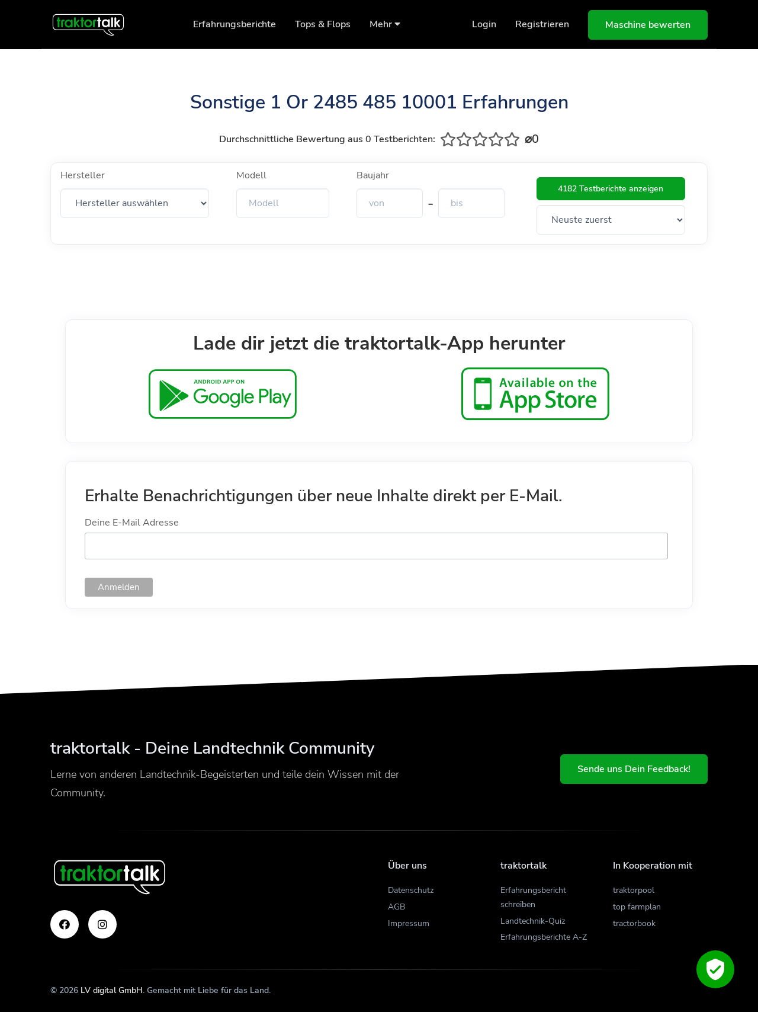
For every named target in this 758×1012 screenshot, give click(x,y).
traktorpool (633, 890)
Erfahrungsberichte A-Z (543, 937)
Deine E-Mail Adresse (132, 522)
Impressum (408, 923)
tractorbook (634, 923)
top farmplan (637, 906)
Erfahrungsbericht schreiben (533, 897)
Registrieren (542, 24)
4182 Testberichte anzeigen (610, 188)
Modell (251, 175)
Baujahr (372, 175)
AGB (396, 906)
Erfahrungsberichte (234, 24)
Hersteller (82, 175)
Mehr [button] (385, 24)
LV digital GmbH (112, 990)
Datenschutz (410, 890)
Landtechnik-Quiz (532, 921)
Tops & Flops (323, 24)
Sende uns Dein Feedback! (633, 769)
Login (484, 24)
